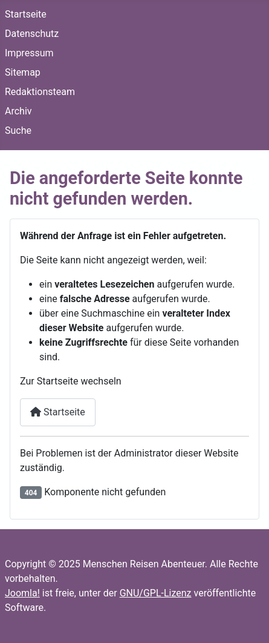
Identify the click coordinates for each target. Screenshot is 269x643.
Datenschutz (32, 33)
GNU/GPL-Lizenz (156, 593)
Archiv (18, 111)
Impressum (29, 53)
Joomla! (22, 593)
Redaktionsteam (40, 91)
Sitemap (23, 72)
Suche (18, 130)
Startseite (26, 14)
